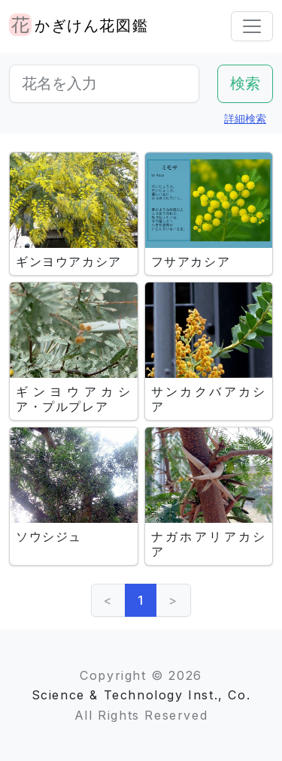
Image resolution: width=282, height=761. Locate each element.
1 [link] (141, 600)
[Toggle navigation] (252, 26)
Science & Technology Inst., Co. (141, 694)
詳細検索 (245, 118)
